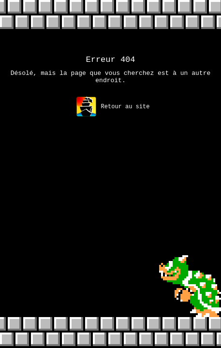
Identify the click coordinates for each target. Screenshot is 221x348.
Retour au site (113, 111)
